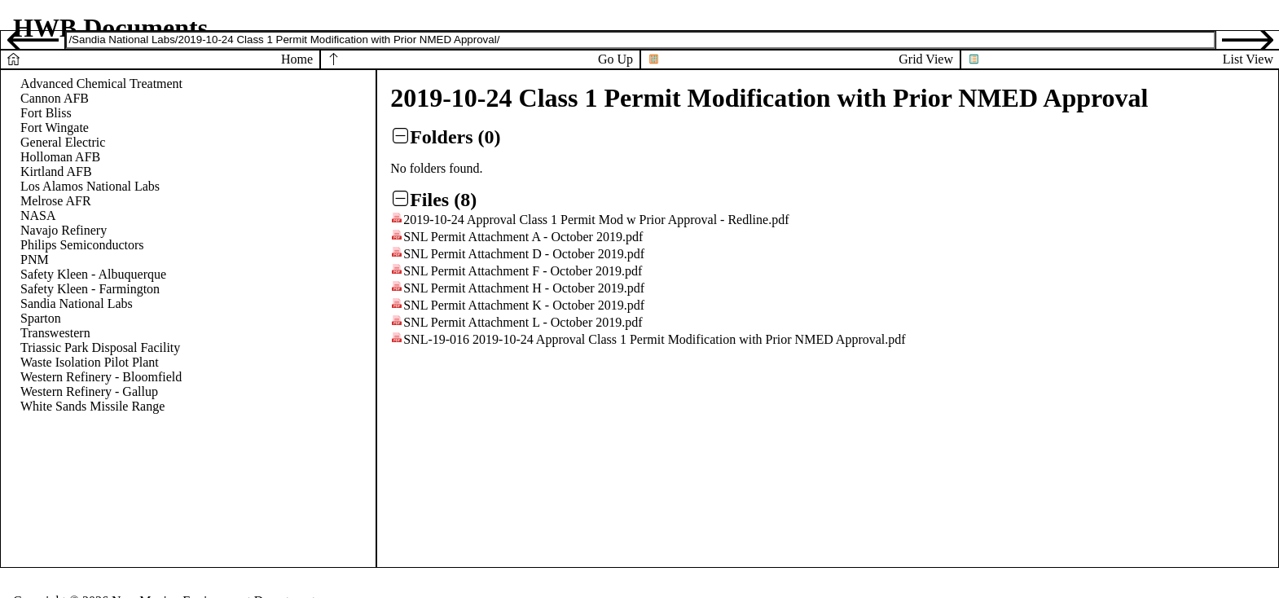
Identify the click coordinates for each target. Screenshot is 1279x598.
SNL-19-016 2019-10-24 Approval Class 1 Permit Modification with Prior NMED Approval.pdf (654, 339)
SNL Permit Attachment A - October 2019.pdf (523, 237)
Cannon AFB (54, 98)
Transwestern (55, 333)
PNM (34, 259)
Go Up (615, 59)
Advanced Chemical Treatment (101, 83)
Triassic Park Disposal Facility (100, 347)
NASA (38, 215)
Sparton (40, 318)
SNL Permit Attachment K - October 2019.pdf (523, 305)
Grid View (926, 59)
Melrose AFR (55, 201)
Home (297, 59)
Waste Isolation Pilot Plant (89, 362)
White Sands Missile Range (92, 406)
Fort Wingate (54, 127)
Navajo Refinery (63, 230)
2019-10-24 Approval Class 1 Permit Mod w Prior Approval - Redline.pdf (596, 219)
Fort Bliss (46, 113)
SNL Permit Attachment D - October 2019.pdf (523, 254)
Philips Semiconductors (82, 245)
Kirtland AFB (56, 171)
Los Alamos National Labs (90, 186)
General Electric (62, 142)
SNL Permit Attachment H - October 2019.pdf (523, 288)
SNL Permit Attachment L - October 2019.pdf (522, 322)
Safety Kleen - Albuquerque (93, 274)
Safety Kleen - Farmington (90, 289)
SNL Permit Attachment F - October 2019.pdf (522, 271)
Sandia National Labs (76, 303)
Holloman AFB (60, 157)
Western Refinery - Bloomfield (101, 377)
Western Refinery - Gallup (89, 391)
